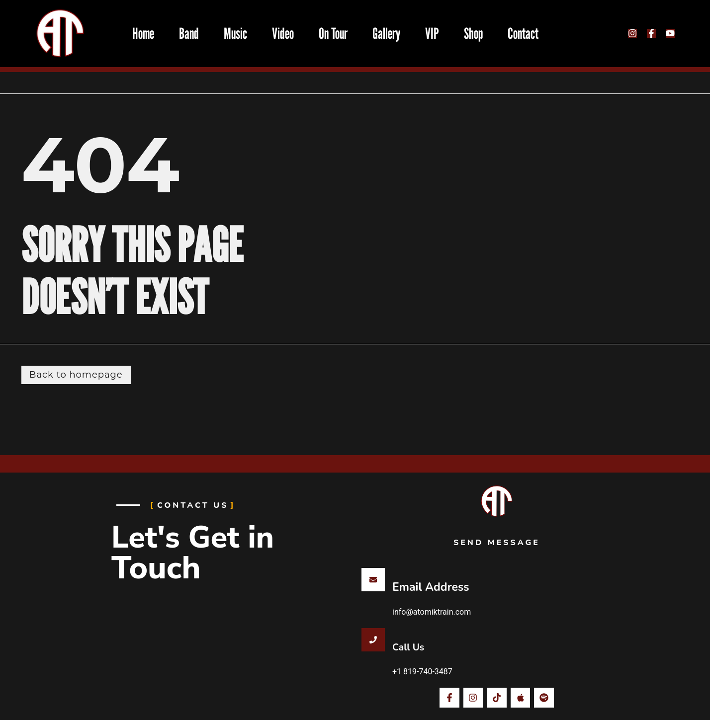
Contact (523, 33)
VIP (432, 33)
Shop (473, 33)
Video (283, 33)
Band (189, 33)
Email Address (430, 587)
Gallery (386, 33)
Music (235, 33)
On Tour (333, 33)
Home (143, 33)
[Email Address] (373, 579)
